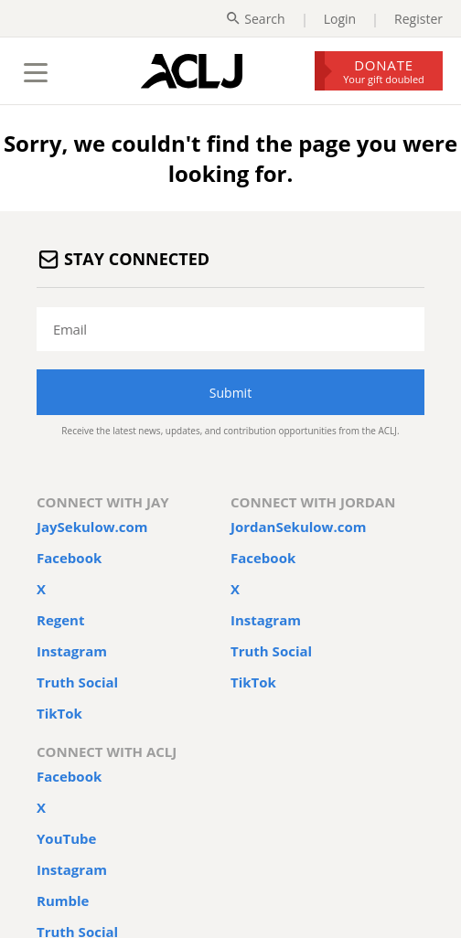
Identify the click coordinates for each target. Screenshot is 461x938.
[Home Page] (191, 71)
